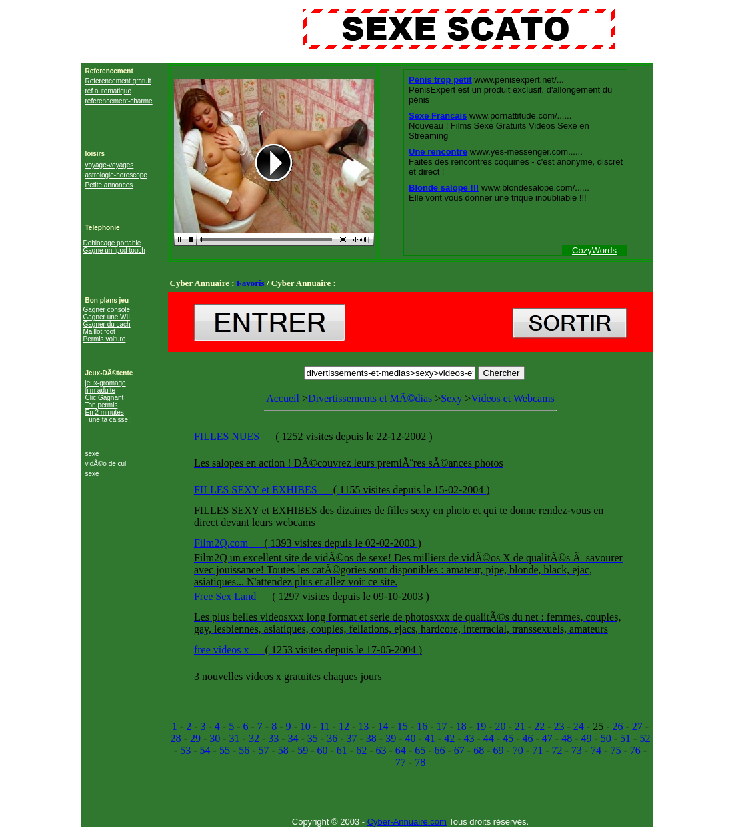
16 (422, 726)
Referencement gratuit (118, 81)
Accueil (282, 398)
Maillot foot (99, 331)
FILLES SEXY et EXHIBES (257, 489)
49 (586, 738)
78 (420, 762)
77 (400, 762)
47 (547, 738)
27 (637, 726)
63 (381, 750)
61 (342, 750)
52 (644, 738)
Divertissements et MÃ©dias (370, 398)
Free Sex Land (226, 596)
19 (480, 726)
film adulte (100, 390)
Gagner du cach (107, 324)
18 (461, 726)
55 (224, 750)
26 (617, 726)
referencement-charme (119, 101)
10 (305, 726)
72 (556, 750)
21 (520, 726)
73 (576, 750)
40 (410, 738)
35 (312, 738)
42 (449, 738)
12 (344, 726)
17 (442, 726)
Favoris (251, 283)
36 (332, 738)
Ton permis (101, 405)
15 (402, 726)
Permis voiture (104, 339)
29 (195, 738)
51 (625, 738)
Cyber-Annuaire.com (407, 822)
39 (390, 738)
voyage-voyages (109, 165)
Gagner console (107, 309)
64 (400, 750)
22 (539, 726)
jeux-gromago (105, 383)
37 (352, 738)
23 (558, 726)
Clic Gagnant (104, 397)
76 (635, 750)
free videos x (223, 649)
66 (439, 750)
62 (361, 750)
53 (185, 750)
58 (283, 750)
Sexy (451, 398)
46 (527, 738)
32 (254, 738)
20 (500, 726)
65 (420, 750)
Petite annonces (109, 185)
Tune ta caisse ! (108, 419)
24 (578, 726)
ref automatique (108, 91)
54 (205, 750)
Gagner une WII (107, 317)
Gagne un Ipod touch (114, 250)
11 (324, 726)
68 (478, 750)
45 (508, 738)
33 (273, 738)
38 (371, 738)
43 (468, 738)
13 (363, 726)
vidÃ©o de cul (106, 463)
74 (596, 750)
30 (214, 738)
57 (264, 750)
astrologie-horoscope (116, 175)
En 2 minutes (104, 412)
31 (234, 738)
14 (383, 726)
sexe (92, 453)
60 (322, 750)
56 (244, 750)
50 (606, 738)
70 (518, 750)
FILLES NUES (228, 436)
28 (176, 738)
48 (566, 738)
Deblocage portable (112, 243)
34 (293, 738)
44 (488, 738)
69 (498, 750)
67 (459, 750)
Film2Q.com (222, 543)
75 (615, 750)
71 (537, 750)
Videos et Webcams (410, 545)
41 (430, 738)
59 (302, 750)
